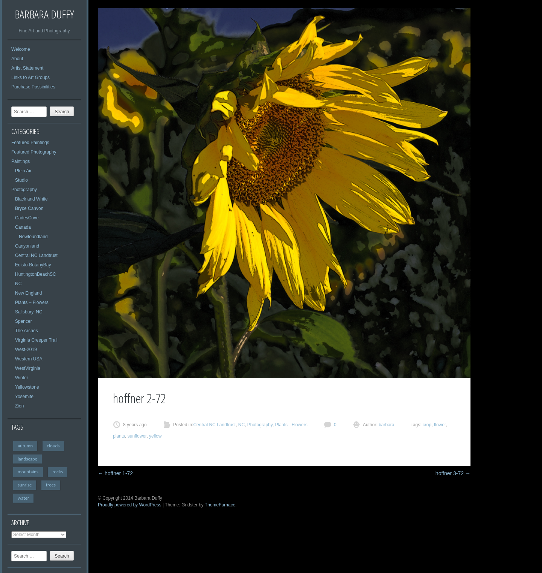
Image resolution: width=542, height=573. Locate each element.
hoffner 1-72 (115, 473)
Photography (24, 189)
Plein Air (23, 170)
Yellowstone (27, 387)
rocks (57, 471)
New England (28, 293)
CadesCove (27, 217)
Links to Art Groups (30, 77)
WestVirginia (27, 368)
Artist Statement (27, 68)
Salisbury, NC (28, 312)
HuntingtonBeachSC (35, 274)
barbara (386, 424)
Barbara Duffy (44, 14)
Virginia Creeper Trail (36, 340)
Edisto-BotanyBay (33, 265)
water (23, 498)
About (17, 58)
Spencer (23, 321)
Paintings (20, 161)
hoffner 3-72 (452, 473)
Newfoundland (33, 236)
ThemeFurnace (220, 505)
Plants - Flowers (291, 424)
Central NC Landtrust (36, 255)
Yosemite (24, 396)
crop (427, 424)
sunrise (25, 485)
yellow (155, 436)
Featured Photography (33, 152)
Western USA (28, 359)
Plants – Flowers (32, 302)
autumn (25, 445)
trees (51, 485)
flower (440, 424)
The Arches (26, 330)
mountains (28, 471)
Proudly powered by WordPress (129, 505)
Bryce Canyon (29, 208)
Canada (23, 227)
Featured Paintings (30, 142)
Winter (21, 377)
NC (18, 283)
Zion (19, 406)
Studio (21, 180)
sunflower (137, 436)
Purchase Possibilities (33, 87)
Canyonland (27, 246)
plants (119, 436)
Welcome (20, 49)
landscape (27, 459)
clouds (53, 445)
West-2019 (26, 349)
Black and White (31, 199)
